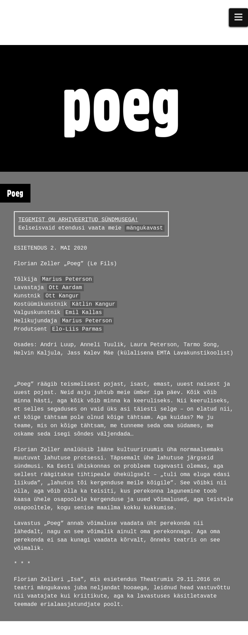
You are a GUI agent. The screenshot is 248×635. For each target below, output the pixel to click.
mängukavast (144, 228)
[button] (238, 17)
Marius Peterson (67, 279)
